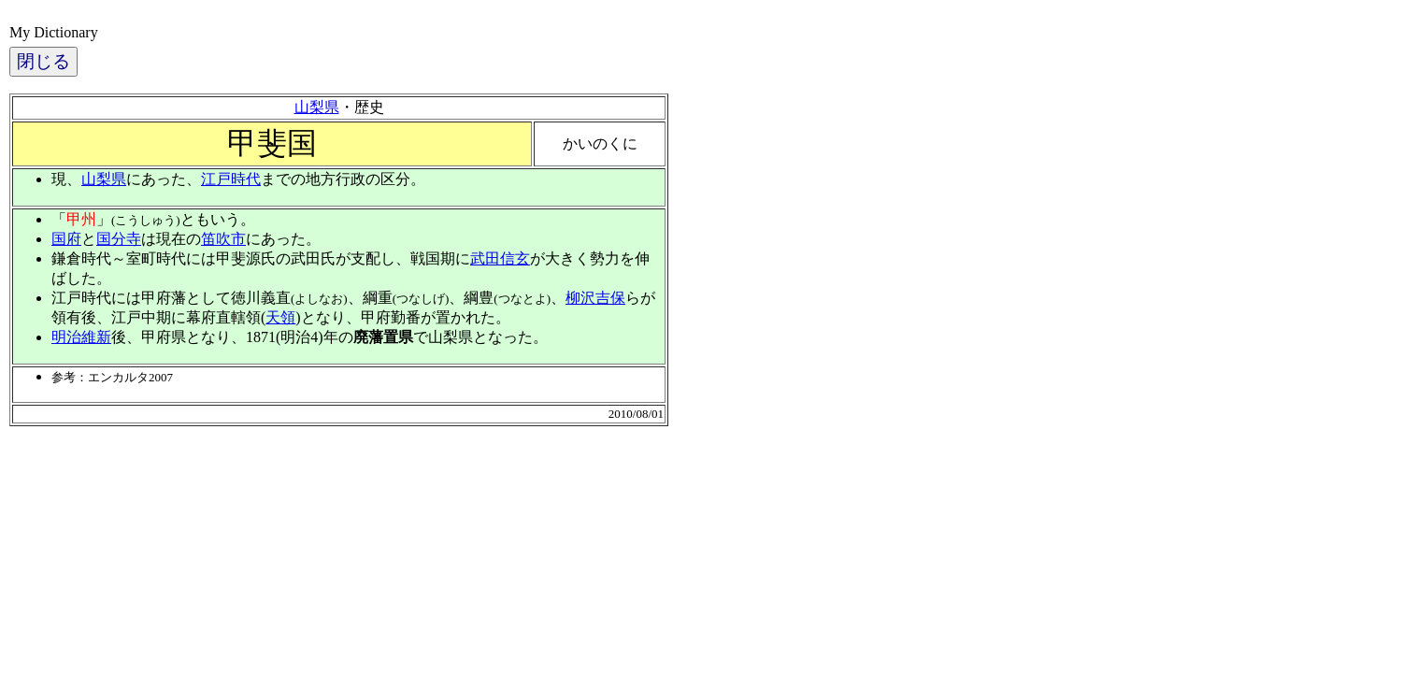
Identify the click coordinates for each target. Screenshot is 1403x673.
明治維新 (81, 337)
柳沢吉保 (595, 298)
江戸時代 (231, 179)
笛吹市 (223, 239)
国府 (66, 239)
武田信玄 (500, 258)
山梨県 (316, 107)
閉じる (43, 61)
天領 (280, 317)
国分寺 (118, 239)
